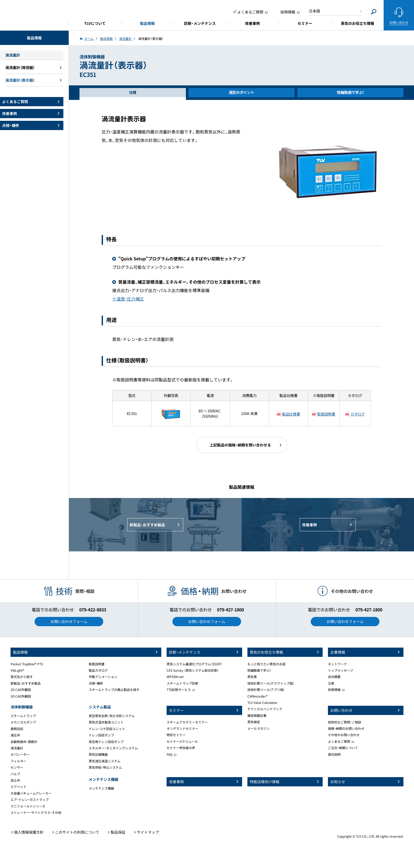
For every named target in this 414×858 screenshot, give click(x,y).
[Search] (373, 11)
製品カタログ (98, 670)
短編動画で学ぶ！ (259, 670)
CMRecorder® (257, 696)
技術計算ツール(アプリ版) (265, 689)
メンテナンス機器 (101, 788)
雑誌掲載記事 (256, 715)
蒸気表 (252, 676)
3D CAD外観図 (21, 696)
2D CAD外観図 (21, 689)
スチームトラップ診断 (182, 683)
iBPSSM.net (175, 676)
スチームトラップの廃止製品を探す (114, 689)
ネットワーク (337, 664)
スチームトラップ (23, 715)
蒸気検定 (253, 721)
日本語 (314, 10)
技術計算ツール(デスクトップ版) (270, 683)
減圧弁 (15, 735)
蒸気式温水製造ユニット (106, 722)
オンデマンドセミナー (182, 728)
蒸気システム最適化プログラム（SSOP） (194, 664)
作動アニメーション (103, 676)
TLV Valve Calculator (262, 702)
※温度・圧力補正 (128, 299)
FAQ (169, 754)
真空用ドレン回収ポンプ (106, 741)
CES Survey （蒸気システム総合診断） (193, 670)
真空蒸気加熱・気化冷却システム (112, 715)
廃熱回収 (17, 728)
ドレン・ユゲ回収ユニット (107, 728)
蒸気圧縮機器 (98, 754)
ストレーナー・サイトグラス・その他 (36, 812)
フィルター (18, 761)
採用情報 (334, 689)
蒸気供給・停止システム (105, 767)
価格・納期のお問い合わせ (346, 728)
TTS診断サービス (179, 689)
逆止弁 (15, 780)
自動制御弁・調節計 (24, 741)
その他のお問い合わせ (344, 734)
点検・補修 (96, 683)
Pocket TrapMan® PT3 (27, 664)
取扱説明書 (326, 414)
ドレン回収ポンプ (101, 735)
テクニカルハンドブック (264, 709)
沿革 (331, 683)
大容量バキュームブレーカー (31, 793)
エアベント (18, 786)
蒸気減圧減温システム (104, 761)
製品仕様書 (291, 414)
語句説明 (334, 754)
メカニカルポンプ (23, 722)
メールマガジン (258, 728)
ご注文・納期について (343, 747)
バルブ (15, 774)
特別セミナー (176, 734)
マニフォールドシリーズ (28, 806)
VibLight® (17, 670)
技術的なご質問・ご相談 (344, 722)
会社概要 (334, 676)
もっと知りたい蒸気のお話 (266, 664)
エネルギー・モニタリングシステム (113, 748)
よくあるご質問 (339, 741)
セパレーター (20, 754)
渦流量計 (17, 748)
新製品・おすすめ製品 (26, 683)
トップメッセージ (340, 670)
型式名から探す (22, 676)
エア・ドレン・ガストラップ (30, 799)
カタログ (357, 414)
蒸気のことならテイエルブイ (34, 14)
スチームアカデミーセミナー (187, 722)
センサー (17, 767)
